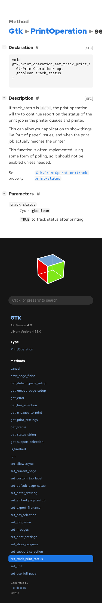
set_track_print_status (27, 559)
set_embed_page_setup (28, 500)
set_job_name (21, 522)
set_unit (17, 566)
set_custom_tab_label (26, 478)
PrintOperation (22, 349)
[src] (89, 47)
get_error (17, 398)
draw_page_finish (23, 376)
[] (5, 47)
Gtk (16, 317)
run (13, 456)
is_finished (18, 449)
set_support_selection (27, 551)
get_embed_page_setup (28, 390)
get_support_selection (27, 442)
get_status (18, 427)
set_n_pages (20, 529)
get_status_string (23, 434)
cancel (15, 368)
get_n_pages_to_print (26, 412)
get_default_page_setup (28, 383)
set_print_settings (24, 537)
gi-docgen (19, 587)
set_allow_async (22, 464)
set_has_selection (23, 515)
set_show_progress (24, 544)
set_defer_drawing (24, 493)
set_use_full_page (23, 573)
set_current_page (23, 471)
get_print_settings (24, 420)
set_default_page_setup (28, 485)
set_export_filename (26, 507)
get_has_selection (24, 405)
